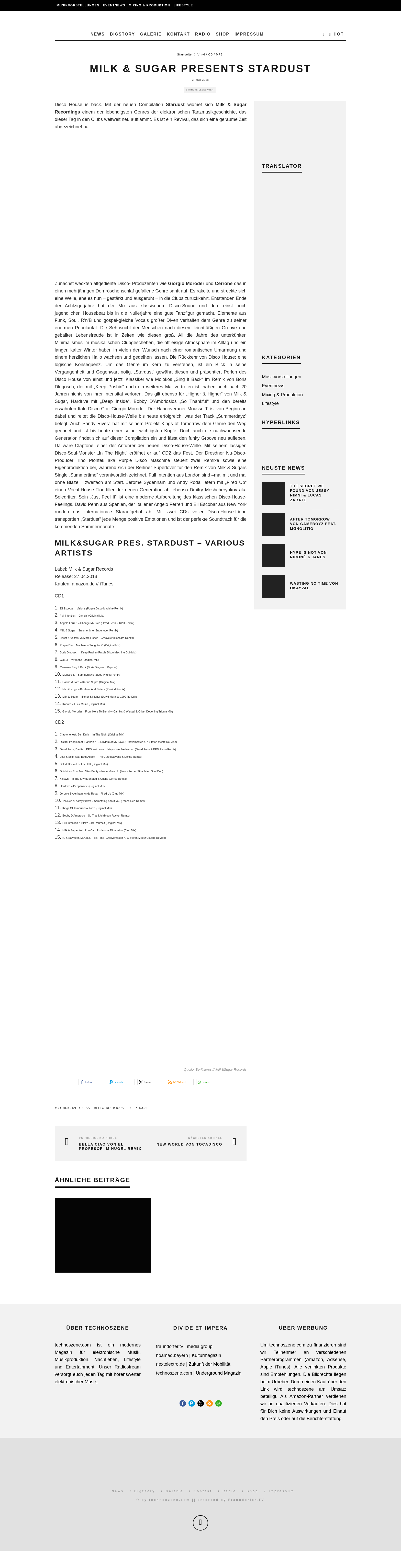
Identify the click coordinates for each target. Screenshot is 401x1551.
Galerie (151, 34)
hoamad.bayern (172, 1355)
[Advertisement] (300, 267)
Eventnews (114, 5)
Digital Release (78, 1108)
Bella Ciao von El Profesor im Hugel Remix (110, 1146)
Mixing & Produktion (149, 5)
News (98, 34)
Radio (203, 34)
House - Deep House (132, 1108)
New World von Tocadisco (189, 1144)
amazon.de (83, 583)
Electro (103, 1108)
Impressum (249, 34)
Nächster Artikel (205, 1138)
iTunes (106, 583)
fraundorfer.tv (169, 1346)
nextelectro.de (170, 1364)
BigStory (122, 34)
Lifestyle (183, 5)
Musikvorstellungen (78, 5)
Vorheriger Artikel (98, 1138)
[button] (92, 1082)
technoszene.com (174, 1373)
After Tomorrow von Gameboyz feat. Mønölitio (313, 523)
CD (59, 1108)
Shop (222, 34)
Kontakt (178, 34)
